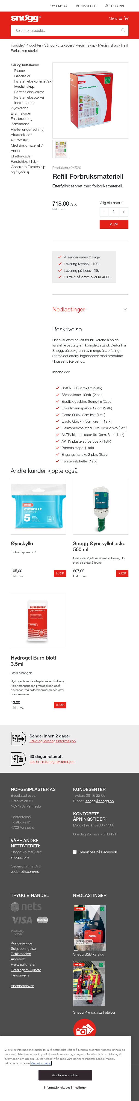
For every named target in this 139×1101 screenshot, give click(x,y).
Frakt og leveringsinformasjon (53, 741)
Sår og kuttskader (58, 45)
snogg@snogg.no (100, 801)
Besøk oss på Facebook (98, 852)
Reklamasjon (21, 954)
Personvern (20, 975)
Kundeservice (21, 943)
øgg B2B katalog (90, 954)
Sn (75, 954)
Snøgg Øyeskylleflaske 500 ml (99, 546)
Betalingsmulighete (26, 970)
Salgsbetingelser (24, 948)
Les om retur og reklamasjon (52, 761)
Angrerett (18, 959)
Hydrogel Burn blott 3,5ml (33, 660)
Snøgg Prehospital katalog (94, 1012)
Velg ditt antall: (111, 203)
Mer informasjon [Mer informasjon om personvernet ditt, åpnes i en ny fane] (41, 1085)
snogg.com (20, 857)
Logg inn (116, 6)
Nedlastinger (68, 309)
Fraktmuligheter (23, 964)
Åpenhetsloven (22, 986)
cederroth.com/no (25, 871)
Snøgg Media (87, 1048)
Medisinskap (85, 45)
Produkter (33, 45)
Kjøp (114, 224)
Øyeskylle (22, 543)
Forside (17, 45)
